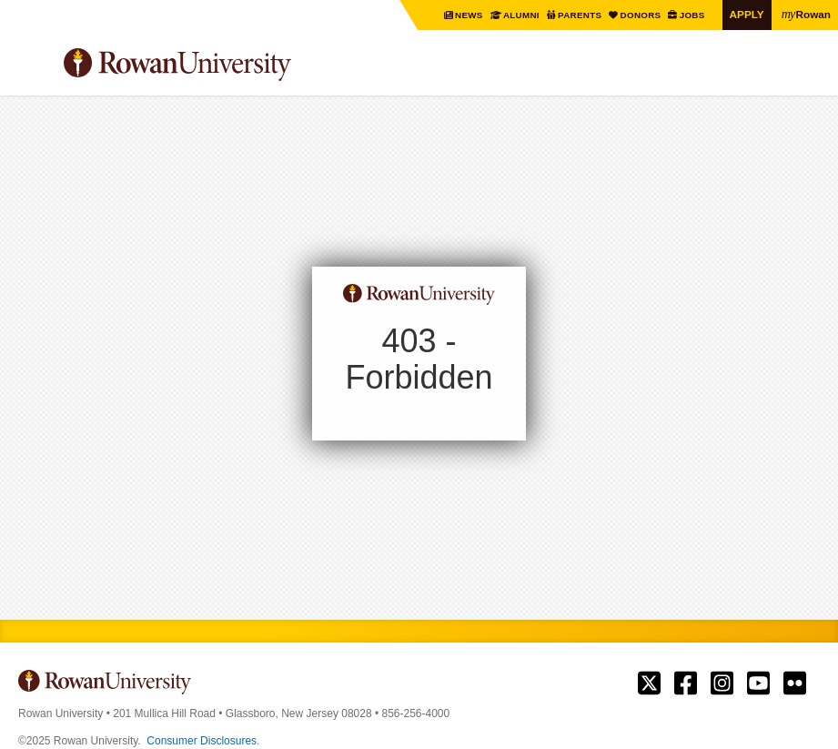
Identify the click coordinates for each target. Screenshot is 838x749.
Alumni (522, 15)
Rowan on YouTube (758, 683)
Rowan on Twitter (649, 683)
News (470, 15)
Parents (580, 15)
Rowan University (223, 65)
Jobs (693, 15)
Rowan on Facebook (685, 683)
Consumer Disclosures (201, 740)
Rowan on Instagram (722, 683)
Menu (32, 67)
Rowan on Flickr (794, 683)
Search (806, 71)
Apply (747, 14)
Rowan (806, 13)
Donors (641, 15)
